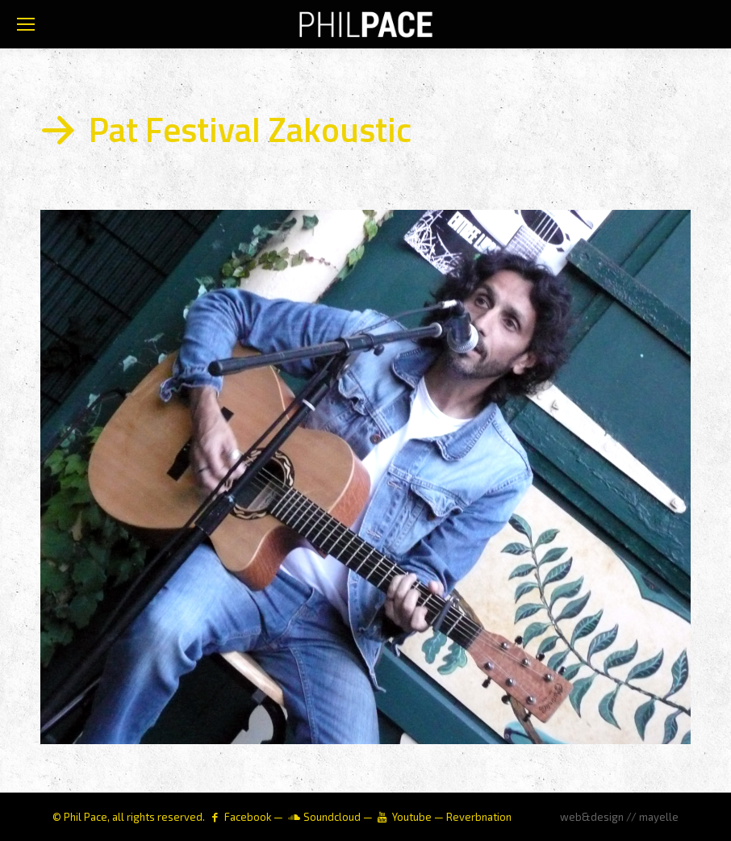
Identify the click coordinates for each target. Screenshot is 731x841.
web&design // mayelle (619, 816)
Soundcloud (332, 816)
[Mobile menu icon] (26, 24)
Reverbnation (479, 816)
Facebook (247, 816)
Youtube (412, 816)
